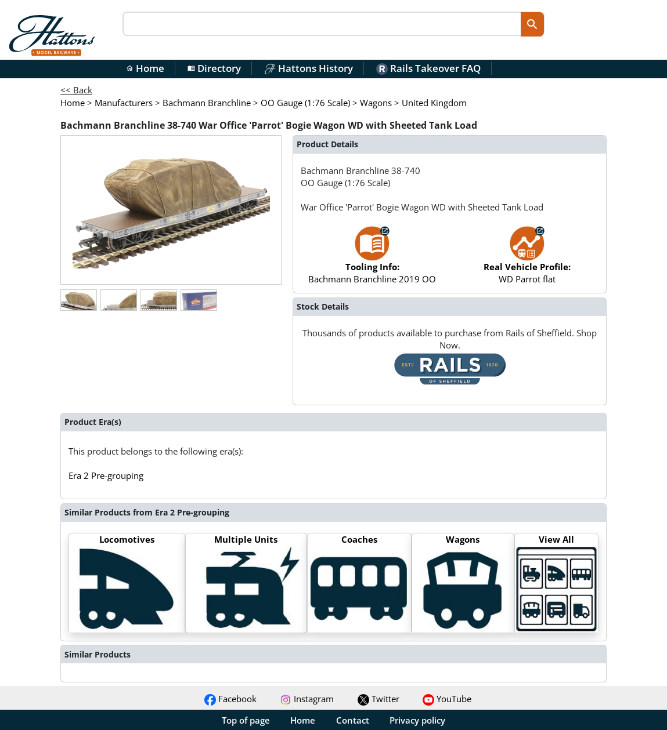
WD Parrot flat (527, 261)
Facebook (230, 698)
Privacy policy (417, 720)
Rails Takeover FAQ (428, 68)
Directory (214, 68)
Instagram (307, 698)
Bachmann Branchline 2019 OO (372, 261)
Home (145, 68)
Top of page (246, 720)
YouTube (447, 698)
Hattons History (308, 68)
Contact (352, 720)
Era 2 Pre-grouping (105, 475)
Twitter (378, 698)
